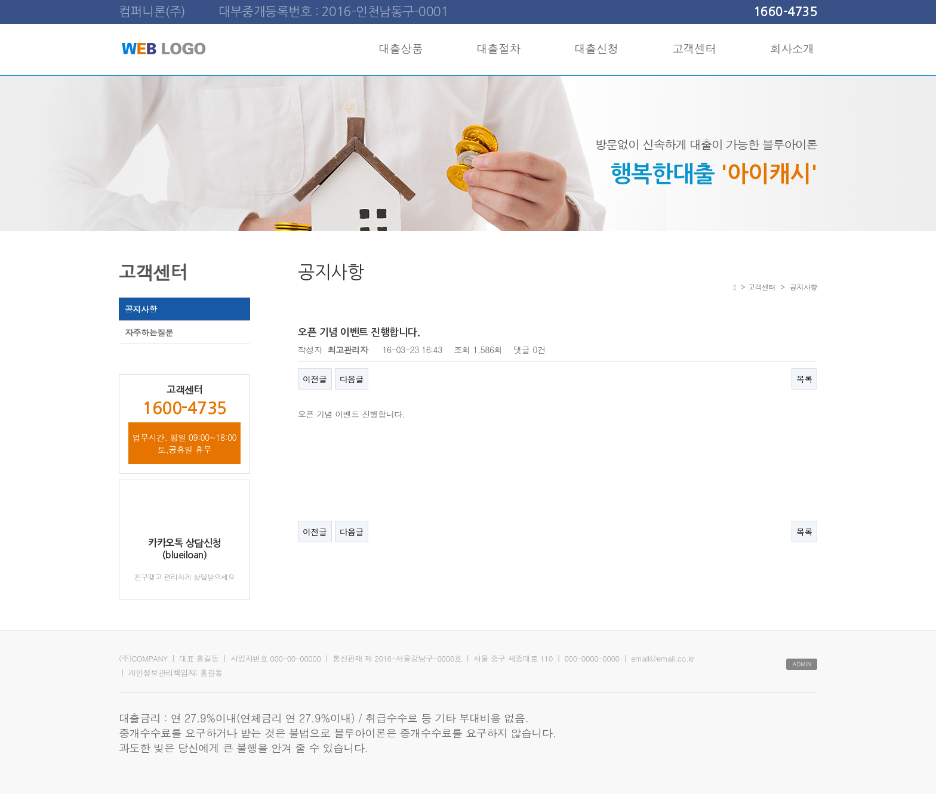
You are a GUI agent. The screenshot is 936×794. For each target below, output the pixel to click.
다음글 (352, 379)
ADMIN (801, 664)
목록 (804, 379)
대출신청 (596, 48)
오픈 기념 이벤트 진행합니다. (351, 414)
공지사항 (141, 309)
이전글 (315, 379)
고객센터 (694, 48)
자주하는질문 (149, 332)
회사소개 (792, 48)
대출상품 (400, 48)
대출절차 (498, 48)
